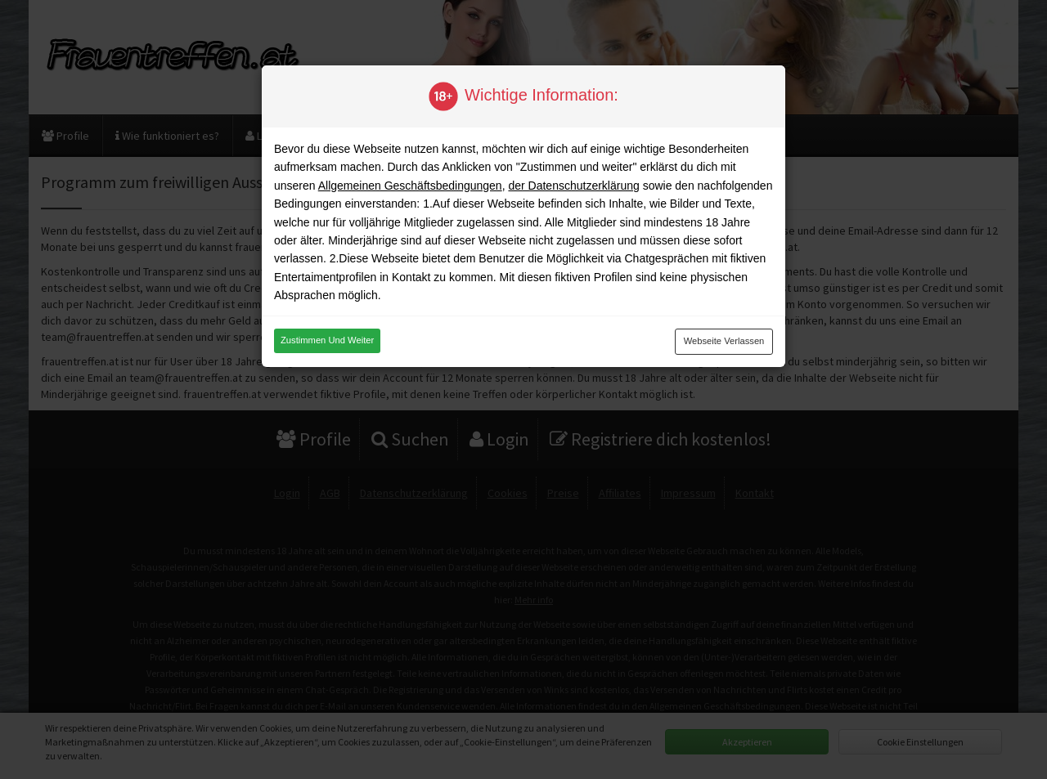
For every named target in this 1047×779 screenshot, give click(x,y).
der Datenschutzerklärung (573, 185)
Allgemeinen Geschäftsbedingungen (410, 185)
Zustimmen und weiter (327, 340)
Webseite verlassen (724, 341)
